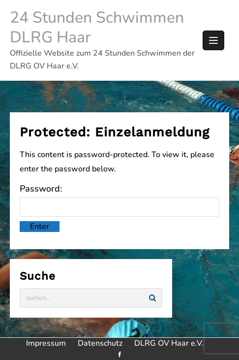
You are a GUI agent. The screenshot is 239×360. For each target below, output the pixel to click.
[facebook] (119, 354)
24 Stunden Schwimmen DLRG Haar (97, 27)
